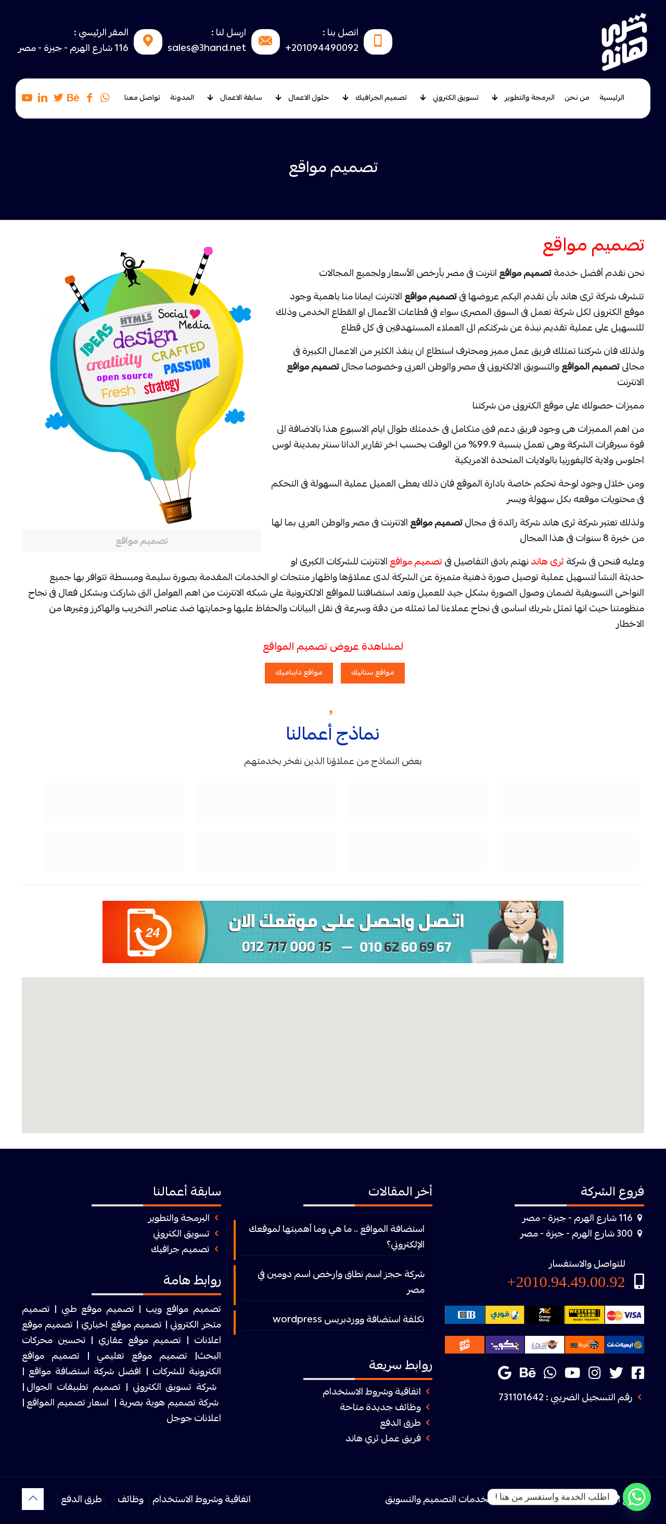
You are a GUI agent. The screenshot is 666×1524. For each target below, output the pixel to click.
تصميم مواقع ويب (183, 1310)
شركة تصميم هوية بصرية (169, 1403)
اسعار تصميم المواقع (68, 1403)
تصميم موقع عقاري (139, 1341)
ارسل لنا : (228, 33)
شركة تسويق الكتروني (174, 1388)
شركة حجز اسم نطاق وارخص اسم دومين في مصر (341, 1283)
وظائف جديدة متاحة (380, 1408)
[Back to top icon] (33, 1499)
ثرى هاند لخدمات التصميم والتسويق (455, 1500)
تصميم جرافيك (180, 1250)
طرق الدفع (400, 1423)
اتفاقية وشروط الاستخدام (372, 1392)
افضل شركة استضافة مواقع (85, 1372)
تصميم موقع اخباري (121, 1325)
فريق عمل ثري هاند (383, 1439)
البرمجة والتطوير (179, 1219)
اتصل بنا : (340, 33)
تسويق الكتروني (181, 1234)
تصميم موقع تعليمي (142, 1356)
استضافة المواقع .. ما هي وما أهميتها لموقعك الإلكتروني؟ (337, 1238)
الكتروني (184, 1325)
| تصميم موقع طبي (101, 1310)
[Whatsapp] (637, 1497)
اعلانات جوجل (193, 1419)
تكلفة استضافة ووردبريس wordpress (349, 1320)
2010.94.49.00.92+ (566, 1281)
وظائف (131, 1500)
